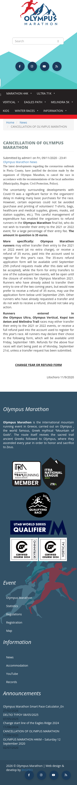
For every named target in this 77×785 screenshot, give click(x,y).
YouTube (12, 674)
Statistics (12, 606)
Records (11, 682)
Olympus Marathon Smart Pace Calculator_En (33, 706)
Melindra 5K (61, 103)
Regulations (14, 614)
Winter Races (25, 112)
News (23, 122)
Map (9, 631)
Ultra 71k (45, 94)
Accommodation (17, 665)
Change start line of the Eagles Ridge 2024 (31, 723)
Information (54, 112)
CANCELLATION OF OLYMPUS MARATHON (31, 731)
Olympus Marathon (19, 598)
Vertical (10, 103)
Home (0, 94)
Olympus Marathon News (20, 162)
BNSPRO (27, 770)
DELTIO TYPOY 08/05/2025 (20, 715)
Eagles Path (34, 103)
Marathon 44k (18, 94)
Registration (14, 622)
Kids (6, 111)
